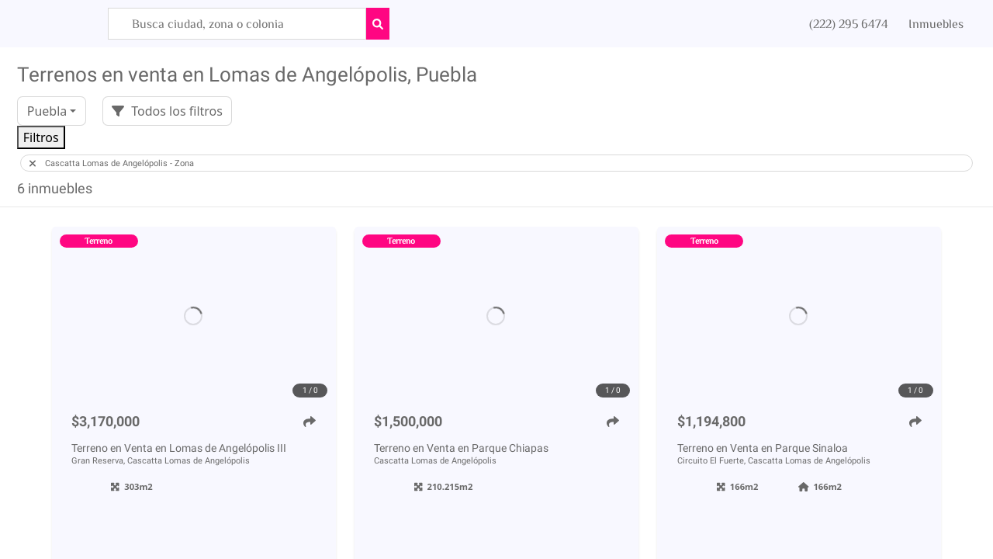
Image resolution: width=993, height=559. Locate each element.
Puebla (47, 111)
